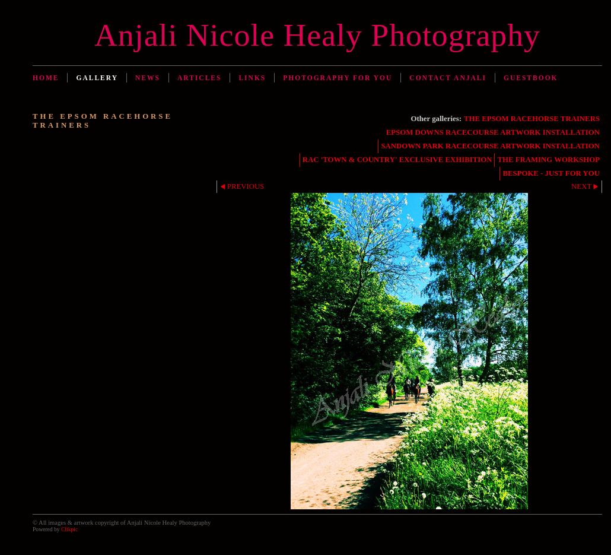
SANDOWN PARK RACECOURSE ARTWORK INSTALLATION (490, 146)
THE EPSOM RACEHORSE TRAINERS (532, 119)
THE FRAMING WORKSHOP (548, 160)
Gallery (97, 77)
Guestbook (531, 77)
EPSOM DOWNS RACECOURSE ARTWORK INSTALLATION (493, 132)
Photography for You (337, 77)
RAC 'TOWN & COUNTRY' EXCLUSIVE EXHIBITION (397, 160)
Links (252, 77)
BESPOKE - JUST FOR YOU (551, 173)
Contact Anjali (447, 77)
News (147, 77)
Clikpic (69, 529)
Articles (199, 77)
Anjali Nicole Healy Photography (317, 35)
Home (46, 77)
